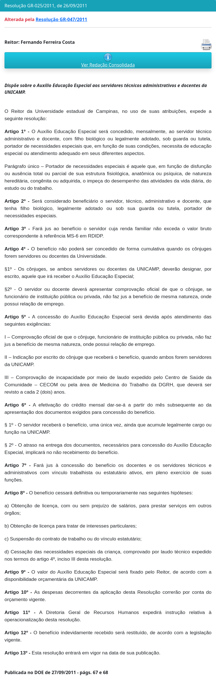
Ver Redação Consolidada (108, 65)
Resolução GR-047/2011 (61, 19)
